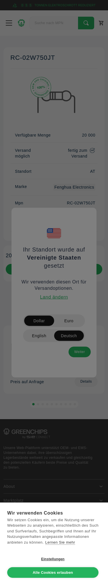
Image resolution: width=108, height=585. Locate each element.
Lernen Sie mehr (60, 542)
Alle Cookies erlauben (53, 572)
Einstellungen (53, 559)
